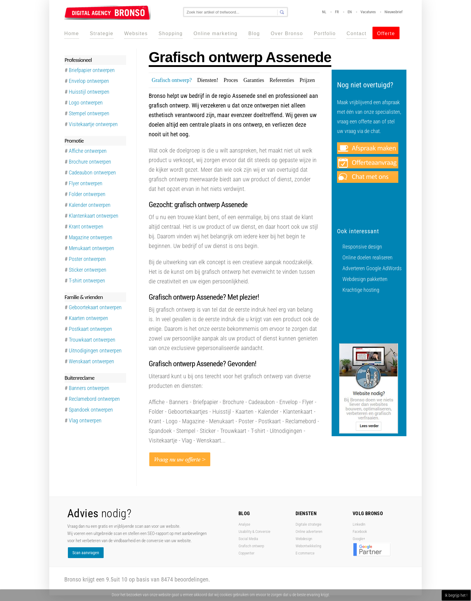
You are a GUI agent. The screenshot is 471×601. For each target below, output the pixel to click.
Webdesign (304, 538)
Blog (254, 33)
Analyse (244, 524)
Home (71, 33)
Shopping (171, 33)
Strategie (101, 33)
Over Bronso (287, 33)
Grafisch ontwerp (251, 546)
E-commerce (305, 553)
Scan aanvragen (85, 552)
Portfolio (325, 33)
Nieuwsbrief (393, 12)
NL (324, 12)
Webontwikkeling (308, 546)
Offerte (386, 33)
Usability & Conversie (254, 531)
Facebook (360, 531)
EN (350, 12)
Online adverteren (309, 531)
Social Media (248, 538)
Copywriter (246, 553)
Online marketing (215, 33)
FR (337, 12)
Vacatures (368, 12)
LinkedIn (359, 524)
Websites (136, 33)
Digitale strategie (308, 524)
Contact (356, 33)
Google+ (359, 538)
